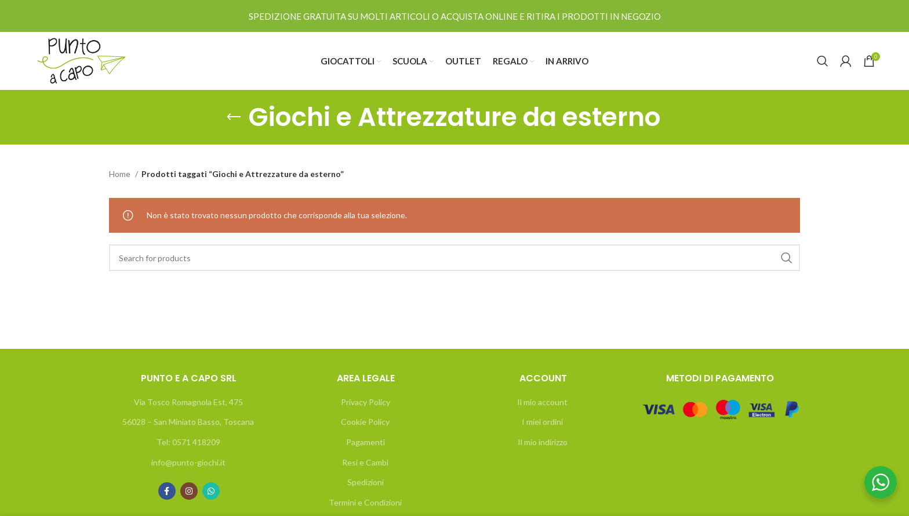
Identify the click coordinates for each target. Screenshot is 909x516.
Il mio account (542, 402)
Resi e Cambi (365, 462)
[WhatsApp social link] (211, 491)
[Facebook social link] (167, 491)
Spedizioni (365, 482)
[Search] (822, 61)
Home (120, 174)
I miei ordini (542, 422)
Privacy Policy (365, 402)
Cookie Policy (365, 422)
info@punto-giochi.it (188, 462)
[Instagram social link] (189, 491)
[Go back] (233, 117)
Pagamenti (365, 442)
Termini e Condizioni (365, 502)
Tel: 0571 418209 (188, 442)
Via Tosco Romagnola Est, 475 (188, 402)
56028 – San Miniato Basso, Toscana (188, 422)
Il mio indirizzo (543, 442)
